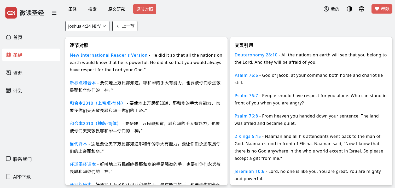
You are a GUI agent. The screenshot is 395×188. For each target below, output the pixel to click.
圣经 (72, 9)
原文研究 (116, 9)
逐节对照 (144, 9)
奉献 (382, 8)
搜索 (92, 9)
